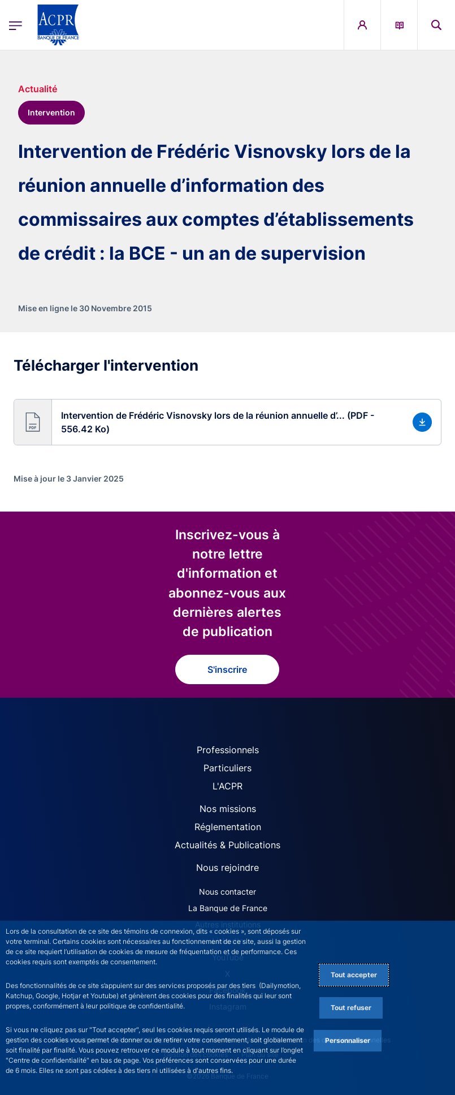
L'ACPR (227, 786)
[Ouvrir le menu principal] (15, 25)
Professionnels (228, 749)
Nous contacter (227, 891)
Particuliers (227, 768)
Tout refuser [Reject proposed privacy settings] (351, 1007)
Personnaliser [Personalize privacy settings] (347, 1040)
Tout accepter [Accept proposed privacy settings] (354, 975)
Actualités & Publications (227, 845)
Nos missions (228, 808)
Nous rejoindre (227, 867)
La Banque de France (227, 908)
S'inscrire (227, 669)
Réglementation (227, 826)
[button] (227, 422)
